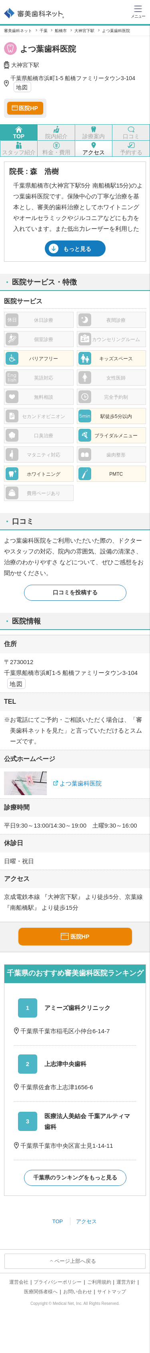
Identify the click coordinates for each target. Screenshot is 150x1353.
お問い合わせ (77, 1291)
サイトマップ (111, 1291)
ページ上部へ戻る (75, 1261)
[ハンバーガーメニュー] (138, 11)
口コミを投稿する (75, 592)
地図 (22, 87)
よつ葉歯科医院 (81, 783)
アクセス (86, 1221)
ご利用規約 (99, 1282)
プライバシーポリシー (58, 1282)
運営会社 (18, 1282)
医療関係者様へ (41, 1291)
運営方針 (126, 1282)
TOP (57, 1221)
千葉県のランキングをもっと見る (75, 1177)
